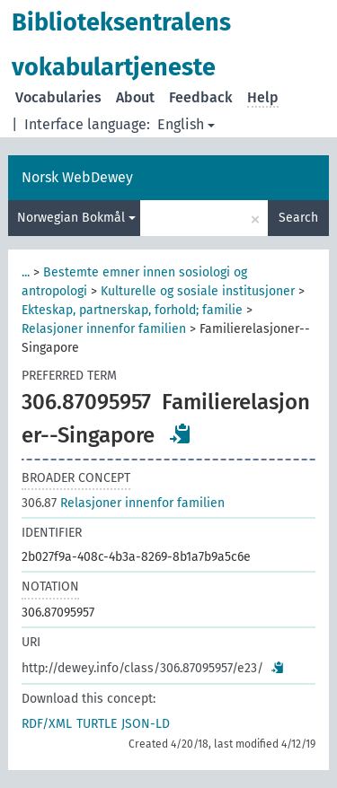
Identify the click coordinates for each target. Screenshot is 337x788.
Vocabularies (58, 97)
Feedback (201, 97)
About (135, 97)
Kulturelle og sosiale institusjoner (198, 291)
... (26, 272)
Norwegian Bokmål (76, 217)
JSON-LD (145, 723)
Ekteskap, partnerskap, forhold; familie (132, 310)
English (186, 124)
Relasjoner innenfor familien (104, 329)
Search (298, 217)
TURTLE (96, 723)
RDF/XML (47, 723)
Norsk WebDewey (77, 177)
